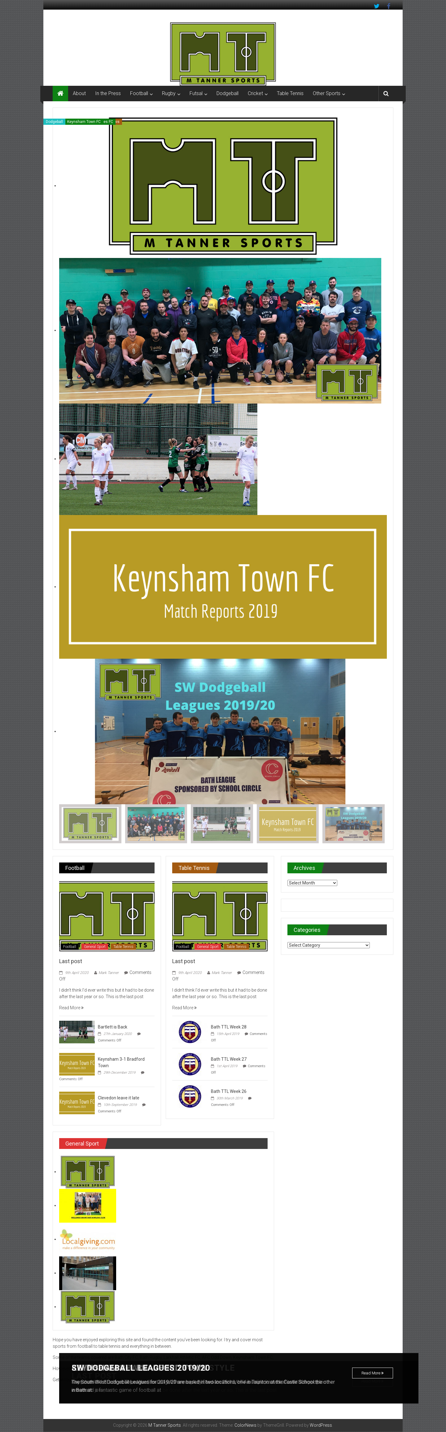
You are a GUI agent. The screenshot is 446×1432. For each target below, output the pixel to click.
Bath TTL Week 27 (229, 1059)
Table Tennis (290, 93)
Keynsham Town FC (84, 122)
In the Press (108, 93)
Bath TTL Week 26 (229, 1091)
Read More (373, 1374)
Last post (70, 961)
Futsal (196, 93)
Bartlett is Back (112, 1027)
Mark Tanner (108, 973)
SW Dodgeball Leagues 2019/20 (146, 1368)
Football (139, 93)
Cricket (255, 93)
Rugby (169, 93)
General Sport (95, 947)
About (79, 93)
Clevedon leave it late (118, 1098)
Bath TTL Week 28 (229, 1027)
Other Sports (326, 93)
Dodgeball (227, 93)
